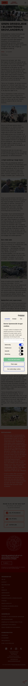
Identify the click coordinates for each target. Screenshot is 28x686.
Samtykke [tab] (7, 318)
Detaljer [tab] (14, 318)
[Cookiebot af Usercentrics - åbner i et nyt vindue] (18, 316)
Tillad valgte (14, 364)
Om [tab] (21, 318)
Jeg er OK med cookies (14, 359)
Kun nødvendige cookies (14, 369)
